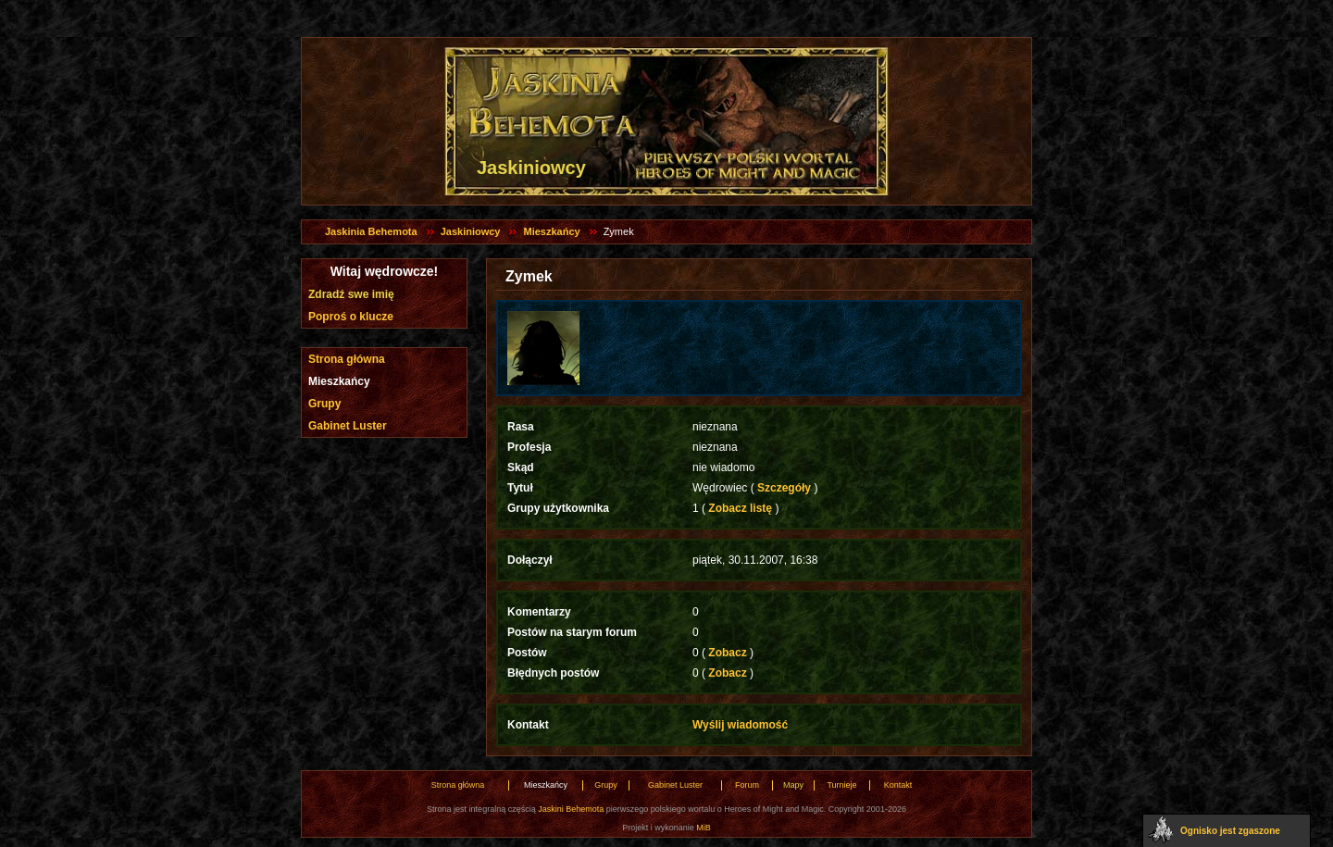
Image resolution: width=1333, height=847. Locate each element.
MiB (703, 827)
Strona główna (346, 359)
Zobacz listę (740, 508)
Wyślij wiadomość (740, 724)
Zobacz (727, 652)
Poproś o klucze (350, 316)
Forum (747, 785)
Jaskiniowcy (471, 231)
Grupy (324, 403)
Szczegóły (784, 487)
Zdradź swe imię (351, 294)
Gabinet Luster (347, 425)
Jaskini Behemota (571, 809)
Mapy (793, 785)
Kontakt (898, 785)
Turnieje (841, 785)
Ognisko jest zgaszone (1230, 831)
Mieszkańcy (551, 231)
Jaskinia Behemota (371, 231)
